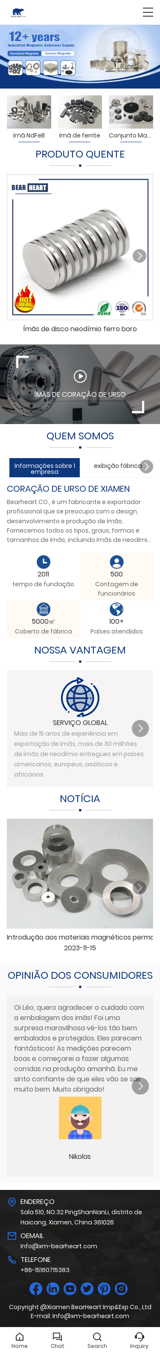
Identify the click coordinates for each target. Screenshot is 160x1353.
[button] (63, 74)
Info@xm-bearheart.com (58, 1246)
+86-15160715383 (45, 1270)
